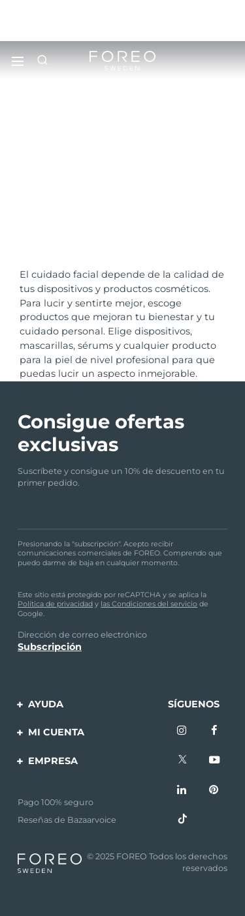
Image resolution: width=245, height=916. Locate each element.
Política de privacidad (55, 603)
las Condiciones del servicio (149, 603)
